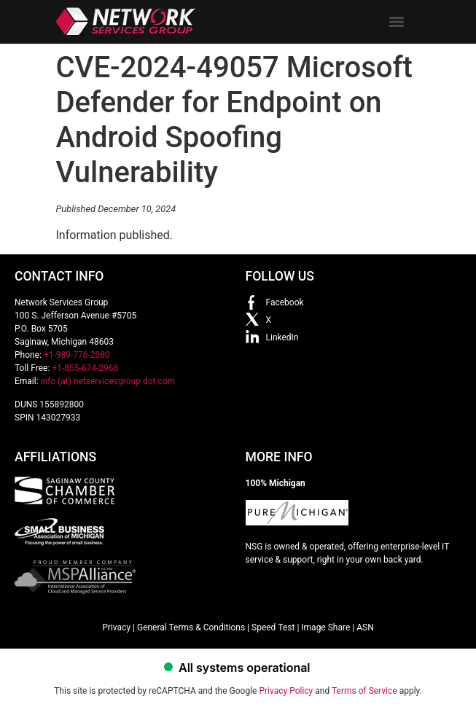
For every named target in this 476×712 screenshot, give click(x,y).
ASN (365, 627)
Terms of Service (364, 691)
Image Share (325, 627)
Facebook (285, 302)
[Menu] (396, 22)
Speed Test (272, 627)
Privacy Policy (286, 691)
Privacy (116, 627)
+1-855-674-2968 (85, 368)
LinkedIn (282, 337)
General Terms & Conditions (191, 627)
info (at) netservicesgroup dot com (108, 381)
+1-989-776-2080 (77, 355)
